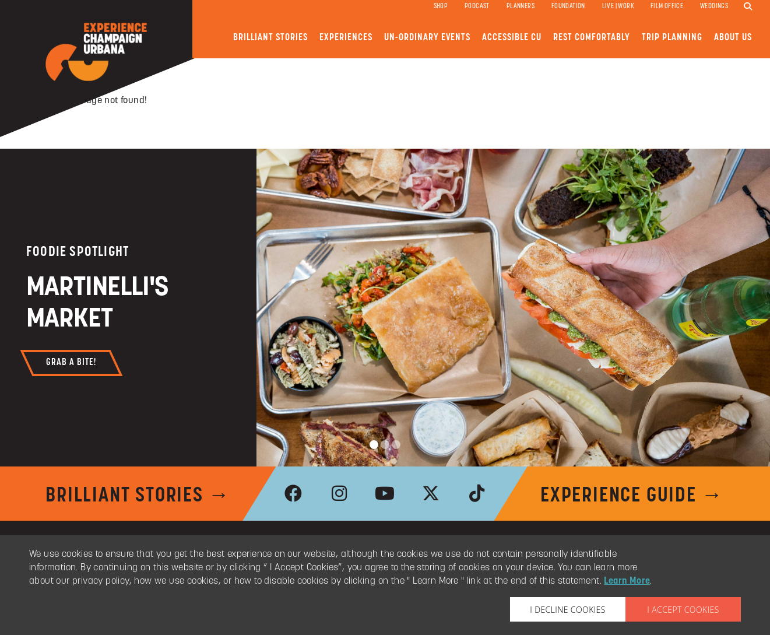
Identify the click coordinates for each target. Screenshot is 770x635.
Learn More (627, 581)
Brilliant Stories (270, 38)
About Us (733, 38)
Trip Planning (672, 38)
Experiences (345, 38)
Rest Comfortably (591, 38)
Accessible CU (512, 38)
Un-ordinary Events (427, 38)
